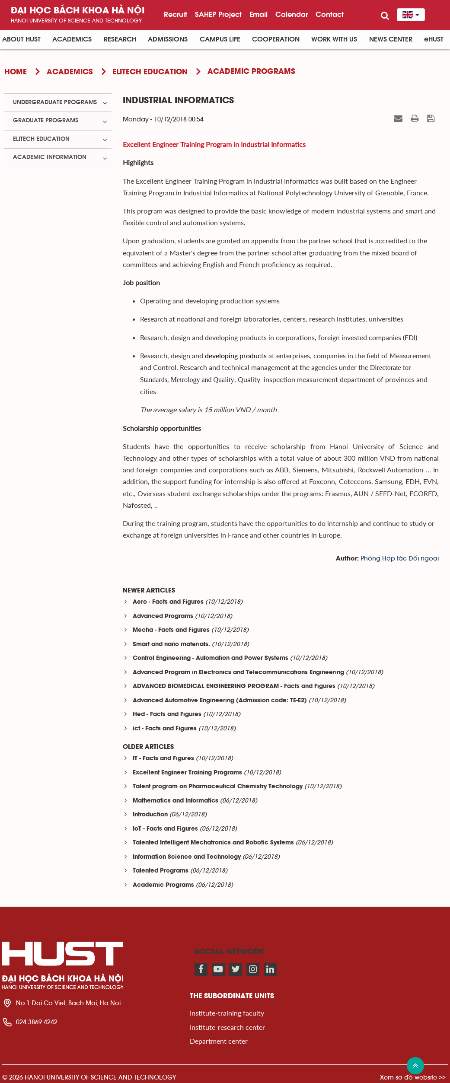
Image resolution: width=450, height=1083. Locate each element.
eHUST (434, 39)
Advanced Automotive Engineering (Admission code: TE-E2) (220, 701)
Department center (219, 1041)
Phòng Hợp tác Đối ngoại (400, 558)
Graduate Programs (45, 121)
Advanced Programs (163, 616)
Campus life (220, 39)
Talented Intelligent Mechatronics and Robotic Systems (213, 843)
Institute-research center (227, 1027)
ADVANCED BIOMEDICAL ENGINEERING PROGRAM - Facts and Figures (234, 686)
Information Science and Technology (187, 857)
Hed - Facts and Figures (167, 714)
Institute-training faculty (227, 1013)
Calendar (291, 14)
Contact (330, 14)
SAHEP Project (218, 14)
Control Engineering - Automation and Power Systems (210, 658)
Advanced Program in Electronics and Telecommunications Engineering (238, 672)
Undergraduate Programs (55, 102)
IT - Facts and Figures (163, 758)
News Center (390, 39)
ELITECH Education (41, 139)
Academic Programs (163, 885)
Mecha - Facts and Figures (171, 630)
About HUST (21, 39)
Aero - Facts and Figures (168, 602)
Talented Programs (160, 871)
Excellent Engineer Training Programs (187, 773)
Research (120, 39)
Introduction (150, 815)
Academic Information (49, 157)
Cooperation (276, 39)
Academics (72, 39)
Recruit (175, 14)
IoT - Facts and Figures (165, 829)
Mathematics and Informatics (175, 801)
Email (258, 14)
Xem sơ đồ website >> (413, 1077)
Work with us (334, 39)
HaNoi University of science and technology (76, 20)
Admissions (168, 39)
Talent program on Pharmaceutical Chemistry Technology (218, 787)
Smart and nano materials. (171, 644)
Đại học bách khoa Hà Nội (78, 11)
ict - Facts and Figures (165, 729)
